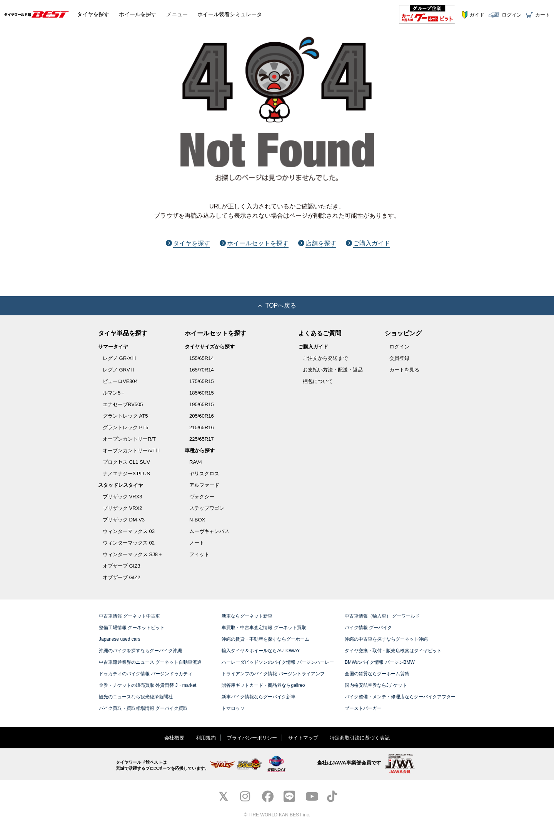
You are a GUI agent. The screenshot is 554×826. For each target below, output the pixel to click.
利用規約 (206, 738)
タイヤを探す (188, 243)
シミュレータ (229, 14)
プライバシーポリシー (252, 738)
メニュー (177, 14)
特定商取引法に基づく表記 (360, 738)
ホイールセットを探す (254, 243)
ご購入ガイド (368, 243)
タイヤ (93, 14)
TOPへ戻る (277, 305)
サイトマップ (303, 738)
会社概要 (174, 738)
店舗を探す (317, 243)
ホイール (138, 14)
